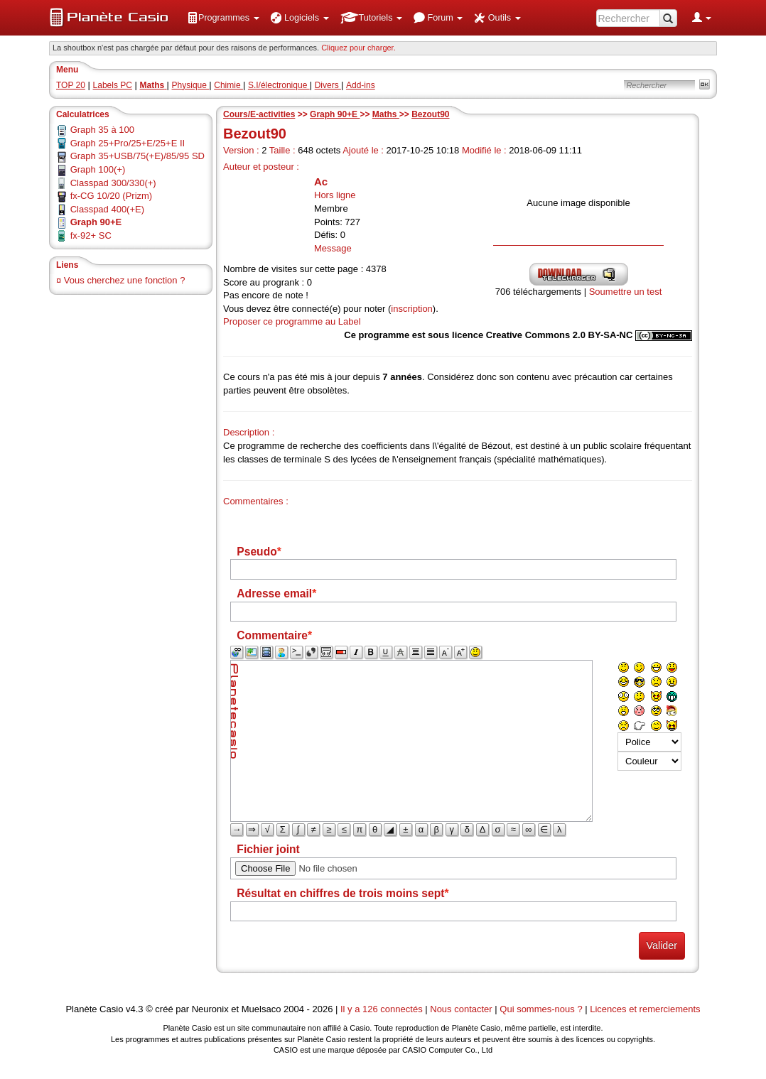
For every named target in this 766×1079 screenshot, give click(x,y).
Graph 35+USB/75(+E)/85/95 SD (137, 156)
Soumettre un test (625, 291)
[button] (223, 18)
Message (333, 248)
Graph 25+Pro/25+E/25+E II (127, 143)
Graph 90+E (335, 114)
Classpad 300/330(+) (113, 183)
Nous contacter (461, 1009)
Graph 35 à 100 (102, 129)
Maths (385, 114)
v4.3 (135, 1009)
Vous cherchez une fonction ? (124, 280)
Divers (328, 85)
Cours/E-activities (259, 114)
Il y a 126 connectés (382, 1009)
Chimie (228, 85)
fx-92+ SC (91, 235)
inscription (412, 308)
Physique (191, 85)
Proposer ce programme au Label (292, 321)
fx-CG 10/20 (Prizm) (111, 195)
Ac (321, 181)
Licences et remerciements (645, 1009)
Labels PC (112, 85)
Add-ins (360, 85)
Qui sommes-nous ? (541, 1009)
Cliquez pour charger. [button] (358, 47)
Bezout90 (430, 114)
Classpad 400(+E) (107, 209)
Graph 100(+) (98, 169)
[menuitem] (223, 18)
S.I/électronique (279, 85)
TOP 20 (70, 85)
